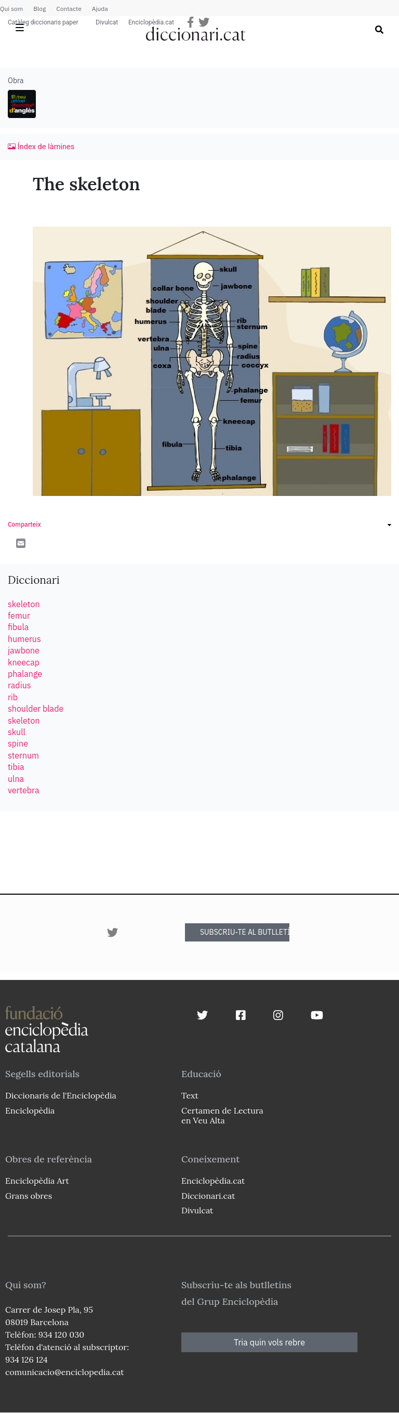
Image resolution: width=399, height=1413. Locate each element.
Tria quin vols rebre (269, 1342)
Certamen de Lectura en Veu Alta (222, 1115)
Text (189, 1095)
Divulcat (107, 22)
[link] (199, 525)
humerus (24, 639)
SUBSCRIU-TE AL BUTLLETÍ (244, 932)
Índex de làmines (41, 146)
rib (13, 697)
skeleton (23, 604)
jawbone (23, 650)
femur (19, 615)
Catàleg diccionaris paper (43, 22)
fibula (18, 627)
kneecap (23, 662)
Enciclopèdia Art (37, 1180)
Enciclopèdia (30, 1110)
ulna (16, 779)
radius (19, 685)
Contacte (68, 8)
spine (18, 743)
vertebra (23, 790)
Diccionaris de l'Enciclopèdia (60, 1095)
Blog (39, 8)
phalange (25, 674)
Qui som (11, 8)
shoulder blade (35, 708)
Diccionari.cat (208, 1195)
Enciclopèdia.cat (151, 22)
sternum (23, 755)
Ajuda (100, 8)
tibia (16, 767)
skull (16, 732)
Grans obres (28, 1195)
